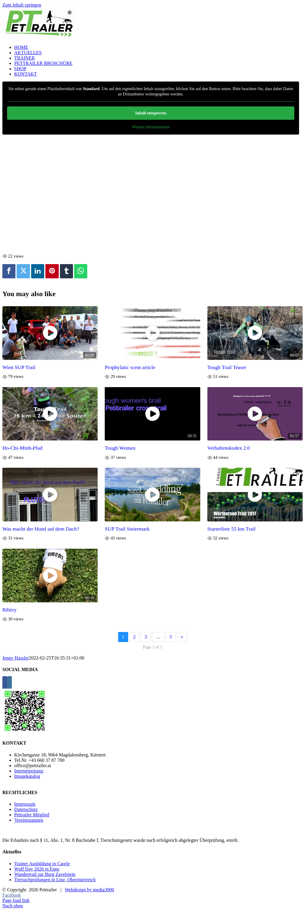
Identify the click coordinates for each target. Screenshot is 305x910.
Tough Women (120, 448)
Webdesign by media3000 (89, 889)
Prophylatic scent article (130, 367)
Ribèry (9, 610)
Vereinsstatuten (28, 820)
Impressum (24, 804)
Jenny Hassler (15, 657)
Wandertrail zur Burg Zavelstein (44, 874)
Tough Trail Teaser (227, 367)
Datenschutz (26, 809)
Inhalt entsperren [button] (150, 113)
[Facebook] (4, 683)
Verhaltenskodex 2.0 (228, 448)
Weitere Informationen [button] (151, 127)
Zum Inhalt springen (21, 4)
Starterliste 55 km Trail (231, 529)
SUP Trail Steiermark (127, 529)
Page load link (16, 900)
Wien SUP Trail (18, 367)
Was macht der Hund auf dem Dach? (40, 529)
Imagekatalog (27, 776)
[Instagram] (9, 683)
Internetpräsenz (29, 770)
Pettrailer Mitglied (31, 814)
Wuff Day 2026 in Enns (36, 868)
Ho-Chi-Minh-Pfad (22, 448)
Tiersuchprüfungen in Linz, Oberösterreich (55, 879)
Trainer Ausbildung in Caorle (42, 863)
